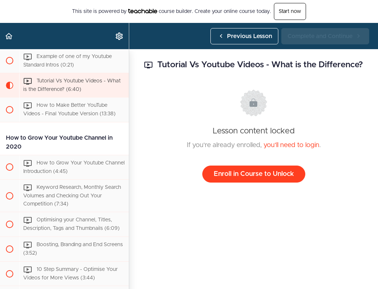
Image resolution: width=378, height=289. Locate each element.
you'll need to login (291, 145)
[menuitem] (119, 36)
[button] (9, 36)
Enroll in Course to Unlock (254, 174)
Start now (290, 11)
